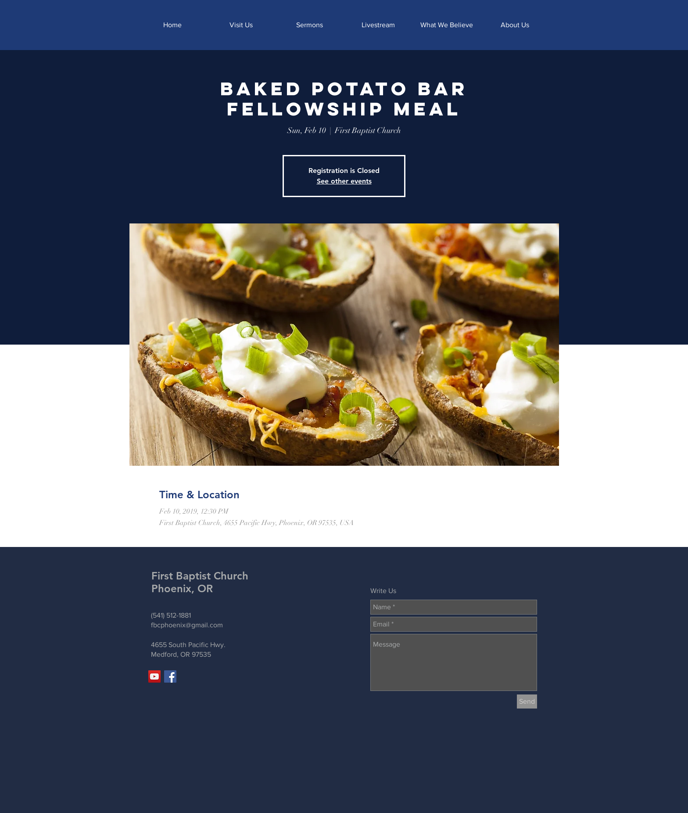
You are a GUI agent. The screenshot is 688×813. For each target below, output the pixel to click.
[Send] (527, 701)
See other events (344, 181)
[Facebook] (170, 676)
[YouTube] (154, 676)
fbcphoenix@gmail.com (187, 625)
